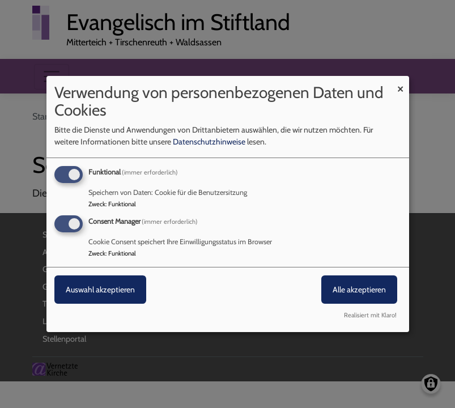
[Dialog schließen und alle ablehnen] (400, 83)
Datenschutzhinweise (209, 142)
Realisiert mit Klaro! (370, 315)
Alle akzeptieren (359, 289)
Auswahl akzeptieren (100, 289)
